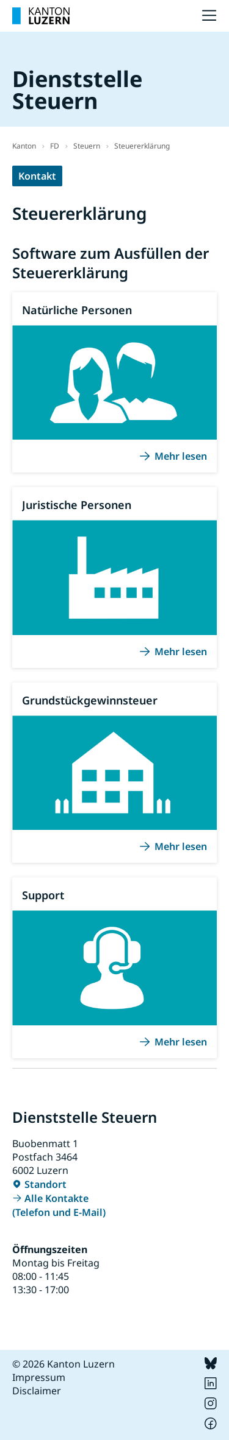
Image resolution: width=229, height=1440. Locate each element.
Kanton (24, 146)
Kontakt (37, 176)
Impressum (38, 1377)
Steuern (86, 146)
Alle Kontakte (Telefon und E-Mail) (59, 1205)
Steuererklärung (142, 146)
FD (54, 146)
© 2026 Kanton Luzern (63, 1364)
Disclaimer (36, 1390)
